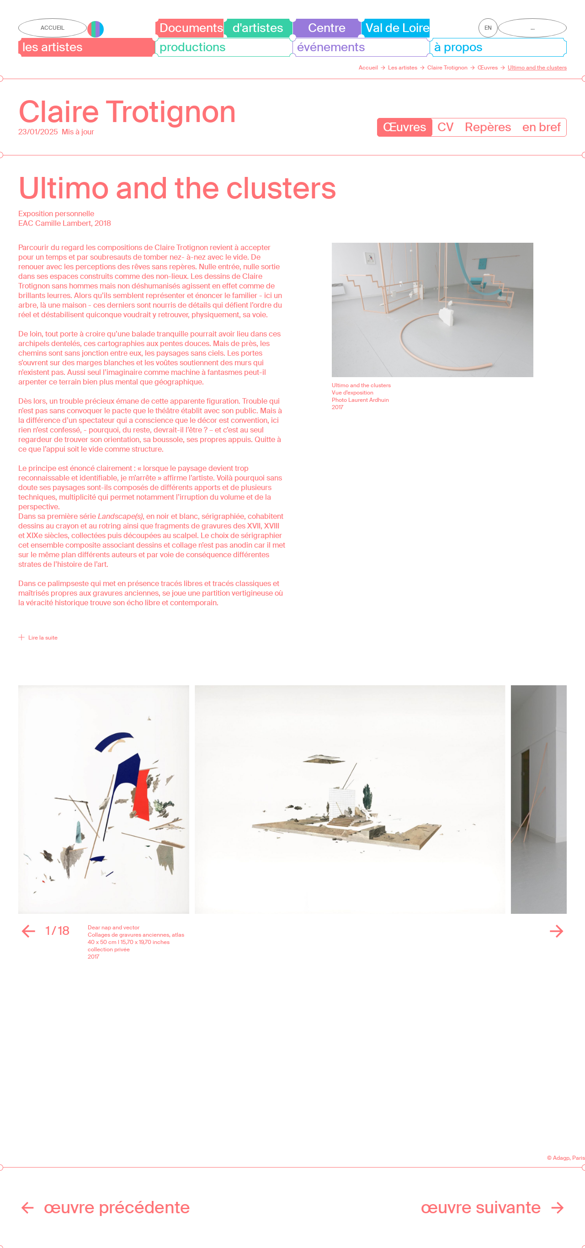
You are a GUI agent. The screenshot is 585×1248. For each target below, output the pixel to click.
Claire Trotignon (127, 112)
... (533, 28)
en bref (541, 127)
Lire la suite (38, 637)
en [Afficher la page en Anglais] (488, 28)
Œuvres (404, 127)
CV (445, 127)
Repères (488, 127)
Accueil (52, 28)
